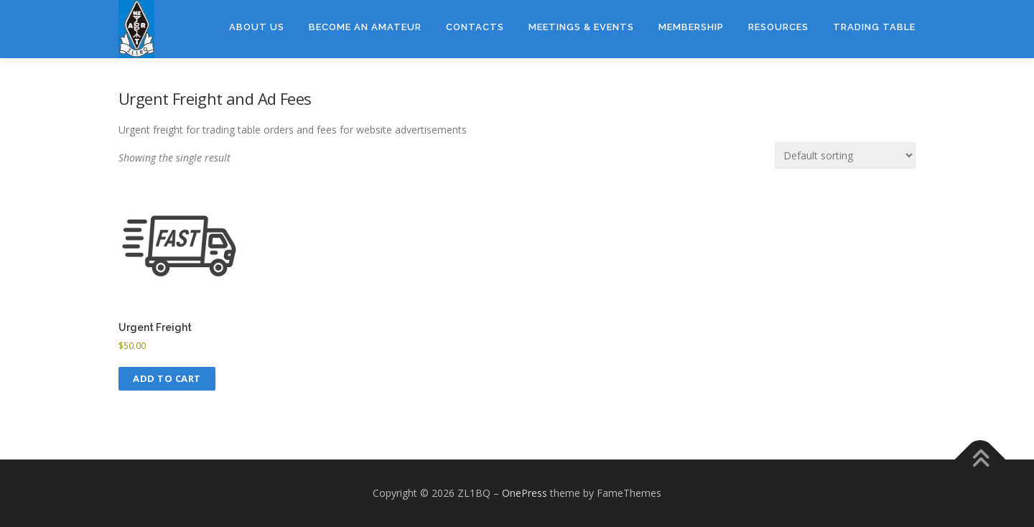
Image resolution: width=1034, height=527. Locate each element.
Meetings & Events (581, 27)
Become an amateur (365, 27)
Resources (778, 27)
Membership (691, 27)
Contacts (475, 27)
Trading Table (874, 27)
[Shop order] (845, 155)
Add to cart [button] (167, 378)
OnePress (524, 493)
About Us (256, 27)
